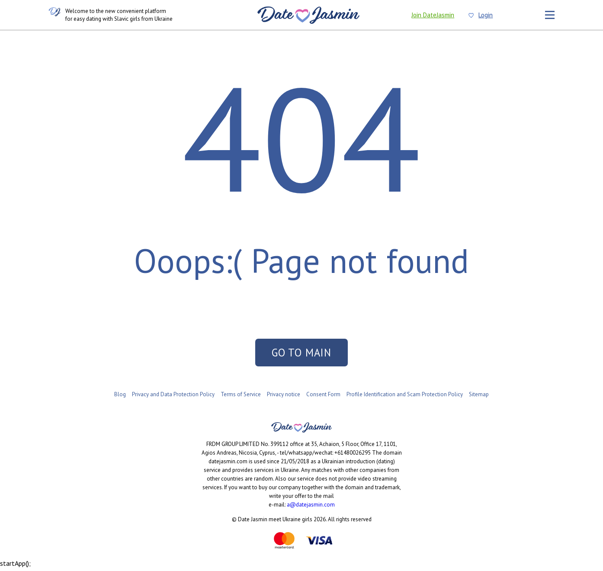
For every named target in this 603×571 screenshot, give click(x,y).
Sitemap (479, 397)
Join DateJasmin (432, 15)
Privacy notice (283, 397)
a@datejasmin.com (311, 508)
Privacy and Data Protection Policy (173, 397)
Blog (120, 397)
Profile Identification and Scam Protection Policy (404, 397)
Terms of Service (241, 397)
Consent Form (323, 397)
